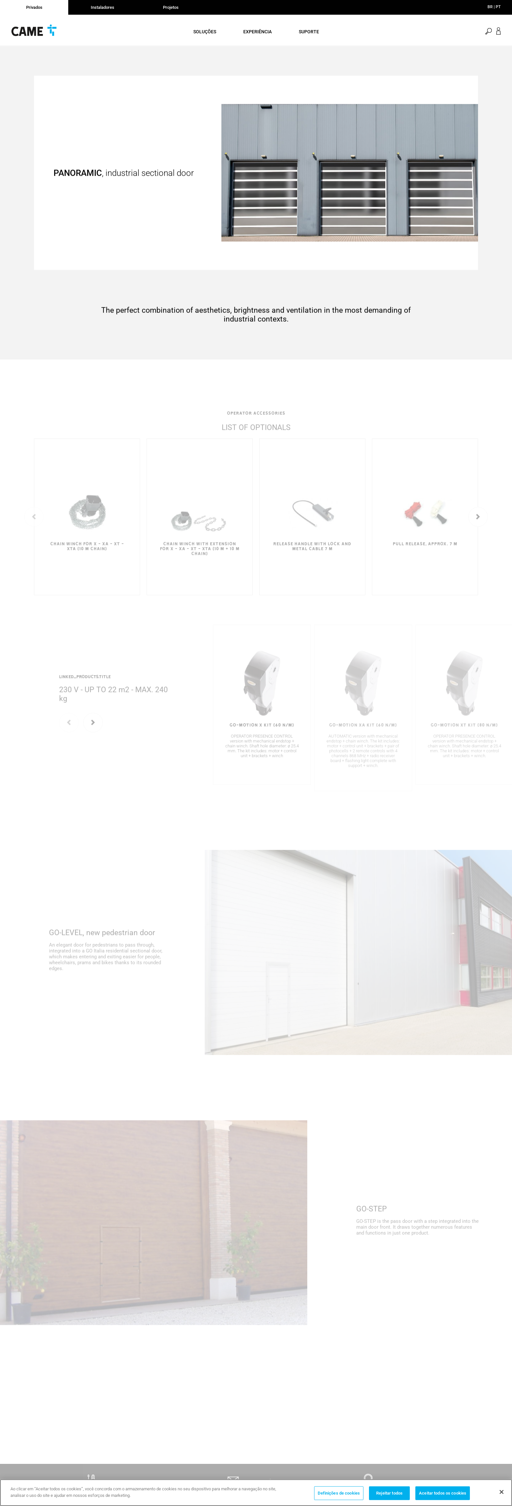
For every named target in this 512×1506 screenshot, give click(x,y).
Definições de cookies (339, 1496)
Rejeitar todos (389, 1496)
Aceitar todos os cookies (442, 1496)
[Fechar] (501, 1496)
